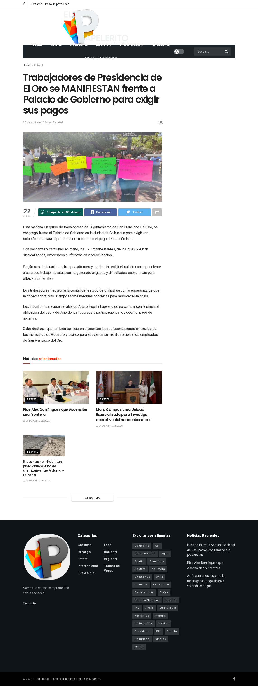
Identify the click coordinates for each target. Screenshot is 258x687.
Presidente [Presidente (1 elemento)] (142, 632)
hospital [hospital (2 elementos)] (171, 601)
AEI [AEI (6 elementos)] (157, 546)
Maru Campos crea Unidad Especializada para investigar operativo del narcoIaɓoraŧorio (124, 415)
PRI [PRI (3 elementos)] (158, 632)
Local (108, 545)
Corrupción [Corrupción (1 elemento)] (161, 585)
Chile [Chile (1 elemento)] (159, 578)
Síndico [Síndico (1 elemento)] (160, 640)
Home (26, 65)
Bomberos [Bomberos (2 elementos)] (157, 562)
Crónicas (84, 545)
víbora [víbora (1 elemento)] (139, 647)
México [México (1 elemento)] (163, 624)
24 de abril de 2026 (109, 426)
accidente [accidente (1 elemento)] (142, 546)
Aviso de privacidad (57, 4)
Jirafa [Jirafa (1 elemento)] (149, 608)
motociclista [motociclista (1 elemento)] (144, 624)
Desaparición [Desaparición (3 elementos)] (144, 593)
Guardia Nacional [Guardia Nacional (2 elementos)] (147, 601)
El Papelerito (41, 680)
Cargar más (93, 499)
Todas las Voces (100, 58)
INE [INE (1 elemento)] (137, 608)
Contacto (36, 4)
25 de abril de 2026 (36, 421)
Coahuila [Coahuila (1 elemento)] (141, 585)
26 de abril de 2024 (35, 122)
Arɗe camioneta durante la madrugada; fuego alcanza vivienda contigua (205, 581)
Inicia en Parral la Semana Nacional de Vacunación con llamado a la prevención (211, 550)
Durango (84, 552)
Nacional (110, 552)
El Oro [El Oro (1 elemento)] (164, 593)
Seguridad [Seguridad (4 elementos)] (142, 640)
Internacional (88, 566)
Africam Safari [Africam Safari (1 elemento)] (145, 554)
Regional (110, 559)
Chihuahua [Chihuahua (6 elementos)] (142, 578)
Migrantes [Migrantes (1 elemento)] (142, 616)
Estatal (38, 65)
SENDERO (95, 680)
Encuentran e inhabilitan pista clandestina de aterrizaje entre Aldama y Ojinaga (43, 469)
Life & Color (87, 573)
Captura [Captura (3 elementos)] (140, 570)
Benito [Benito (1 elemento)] (139, 562)
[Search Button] (227, 51)
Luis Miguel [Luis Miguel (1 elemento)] (168, 608)
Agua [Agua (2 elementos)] (165, 554)
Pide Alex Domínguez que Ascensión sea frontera (55, 413)
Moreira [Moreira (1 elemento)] (160, 616)
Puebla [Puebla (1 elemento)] (172, 632)
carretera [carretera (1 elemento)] (158, 570)
